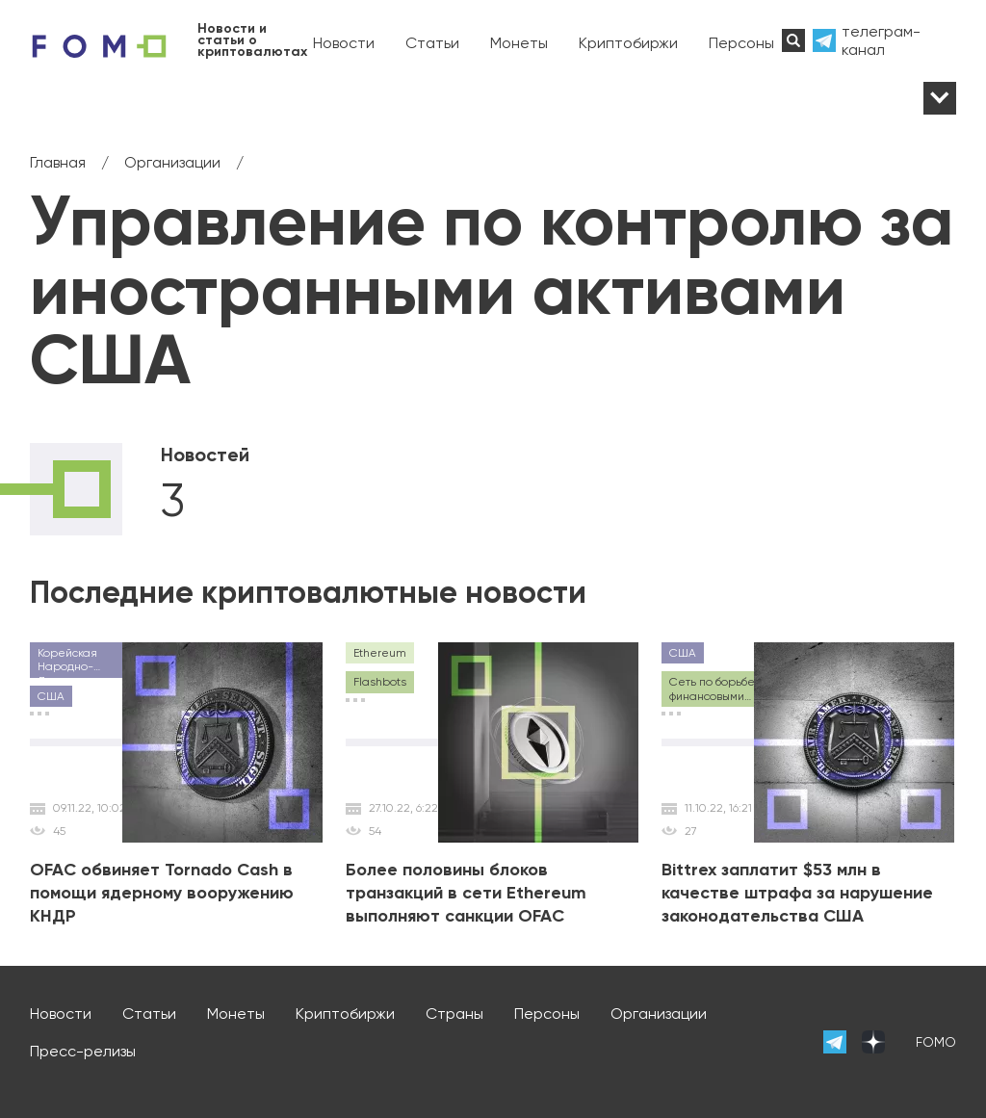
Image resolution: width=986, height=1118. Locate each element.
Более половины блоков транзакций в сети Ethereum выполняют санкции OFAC (466, 892)
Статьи (432, 43)
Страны (454, 1013)
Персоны (741, 43)
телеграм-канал (881, 40)
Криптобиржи (628, 43)
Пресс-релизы (83, 1051)
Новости (344, 43)
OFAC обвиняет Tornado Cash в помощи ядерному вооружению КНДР (162, 892)
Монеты (519, 43)
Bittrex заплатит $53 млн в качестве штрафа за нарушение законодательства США (797, 892)
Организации (658, 1013)
